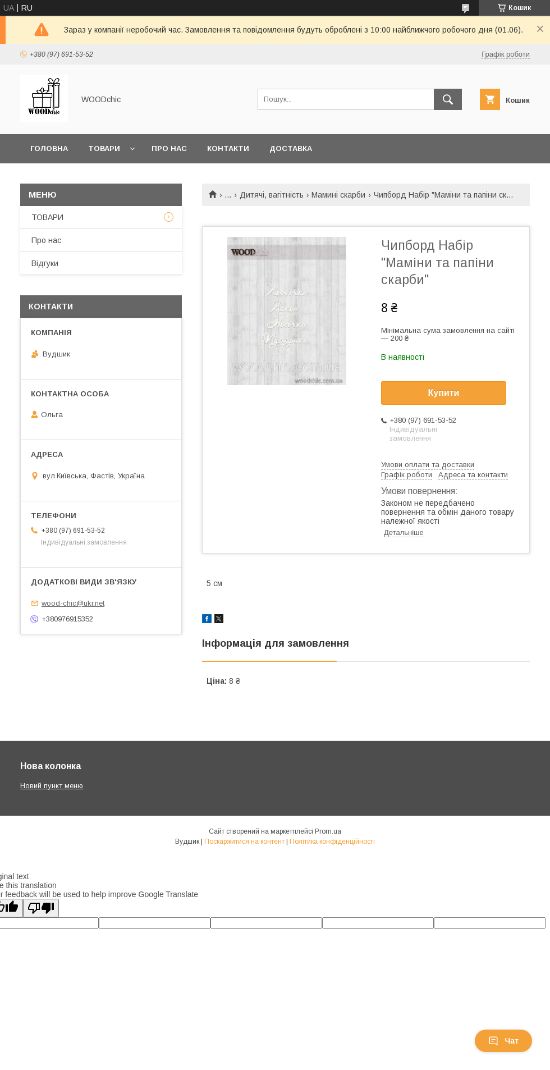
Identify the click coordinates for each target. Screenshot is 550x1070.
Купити (444, 392)
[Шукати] (448, 99)
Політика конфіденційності (332, 841)
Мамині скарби (338, 194)
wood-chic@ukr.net (73, 603)
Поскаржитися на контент (244, 841)
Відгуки (44, 263)
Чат (503, 1041)
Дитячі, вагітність (272, 194)
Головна (49, 148)
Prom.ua (328, 831)
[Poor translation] (41, 908)
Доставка (290, 148)
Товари (104, 148)
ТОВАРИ (47, 217)
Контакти (228, 148)
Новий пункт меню (51, 785)
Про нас (169, 148)
